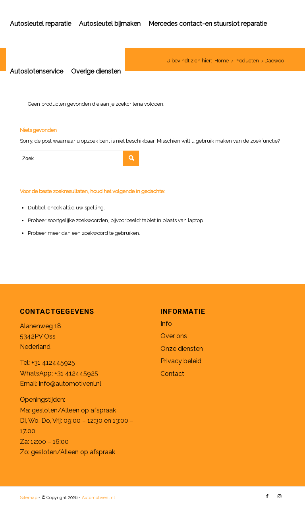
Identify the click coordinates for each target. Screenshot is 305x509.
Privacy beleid (180, 361)
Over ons (173, 336)
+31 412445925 (53, 362)
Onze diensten (181, 348)
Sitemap (28, 497)
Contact (172, 373)
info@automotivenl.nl (70, 383)
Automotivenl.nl (98, 497)
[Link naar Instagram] (279, 497)
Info (166, 323)
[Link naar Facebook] (267, 497)
